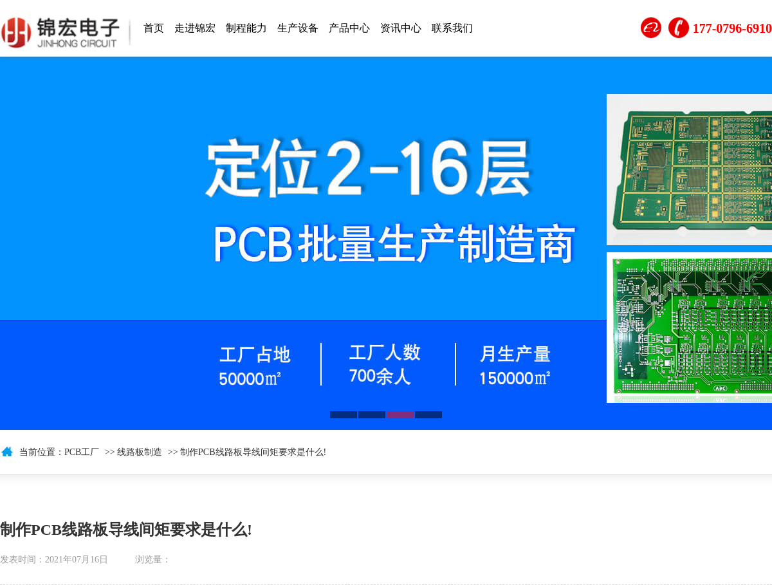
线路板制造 (139, 452)
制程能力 (246, 28)
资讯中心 (400, 28)
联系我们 (452, 28)
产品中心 (349, 28)
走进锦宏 (195, 28)
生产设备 (297, 28)
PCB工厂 (81, 452)
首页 (153, 28)
